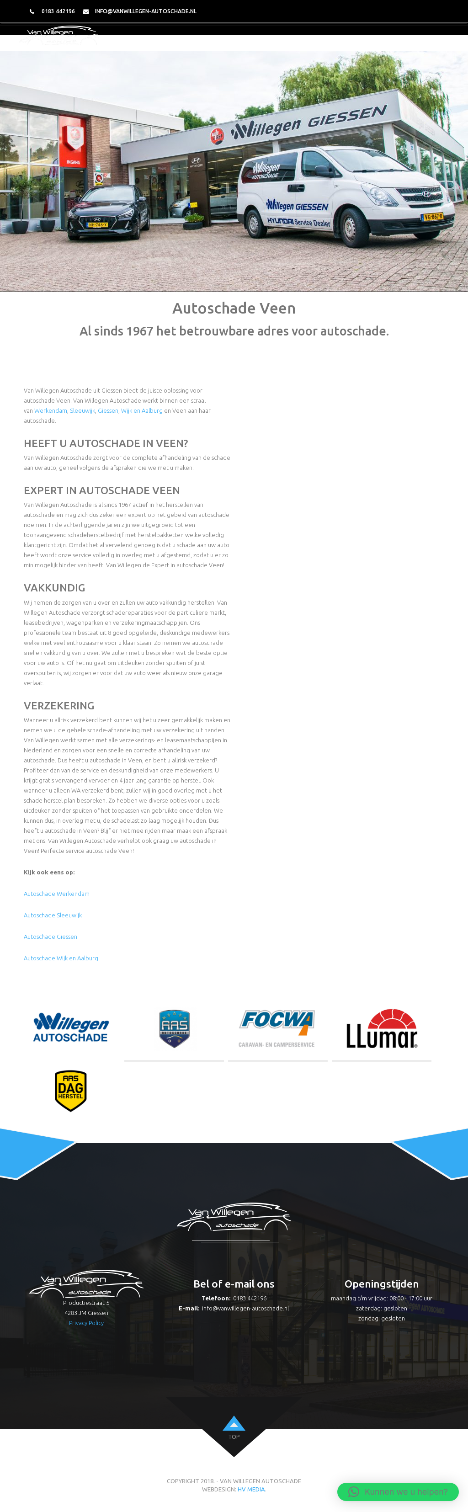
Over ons (222, 42)
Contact (429, 42)
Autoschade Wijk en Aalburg (61, 958)
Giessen (108, 410)
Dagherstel (385, 42)
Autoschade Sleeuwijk (53, 915)
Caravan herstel (327, 42)
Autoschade (269, 42)
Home (188, 42)
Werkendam (50, 410)
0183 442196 (58, 11)
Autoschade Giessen (50, 936)
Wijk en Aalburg (142, 410)
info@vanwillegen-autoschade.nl (146, 11)
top (233, 1437)
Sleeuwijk (82, 410)
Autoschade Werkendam (57, 893)
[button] (398, 1492)
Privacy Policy (86, 1323)
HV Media (251, 1489)
